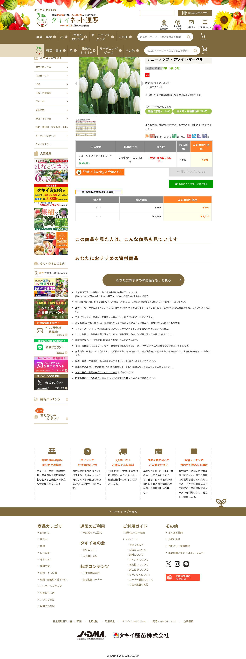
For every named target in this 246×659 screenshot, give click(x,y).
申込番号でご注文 (92, 532)
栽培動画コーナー (92, 579)
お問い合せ (174, 539)
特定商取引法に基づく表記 (67, 621)
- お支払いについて (138, 564)
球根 (38, 84)
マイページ (132, 539)
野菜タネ (45, 532)
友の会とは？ (90, 549)
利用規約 (93, 621)
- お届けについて (137, 549)
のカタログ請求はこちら (53, 272)
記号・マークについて (165, 621)
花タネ (43, 539)
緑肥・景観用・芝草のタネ (54, 579)
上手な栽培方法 (91, 573)
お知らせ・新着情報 (179, 546)
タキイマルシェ (43, 144)
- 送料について (136, 554)
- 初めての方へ (136, 544)
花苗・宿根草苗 (43, 92)
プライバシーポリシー (134, 621)
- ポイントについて (138, 559)
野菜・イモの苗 (43, 118)
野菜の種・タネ (43, 67)
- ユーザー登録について (140, 579)
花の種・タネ (42, 75)
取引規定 (110, 621)
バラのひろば (47, 599)
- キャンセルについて (139, 574)
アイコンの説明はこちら (159, 106)
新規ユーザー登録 (135, 532)
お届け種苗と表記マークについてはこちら (96, 372)
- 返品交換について (138, 569)
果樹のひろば (47, 606)
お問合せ (191, 27)
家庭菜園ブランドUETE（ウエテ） (187, 552)
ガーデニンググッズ (46, 135)
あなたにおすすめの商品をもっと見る (143, 280)
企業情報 (188, 621)
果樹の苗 (40, 110)
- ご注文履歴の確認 (138, 584)
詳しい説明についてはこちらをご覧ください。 (149, 366)
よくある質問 (175, 532)
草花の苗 (45, 552)
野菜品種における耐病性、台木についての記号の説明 (101, 378)
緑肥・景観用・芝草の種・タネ (51, 127)
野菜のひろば (47, 592)
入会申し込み (90, 556)
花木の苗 (40, 101)
